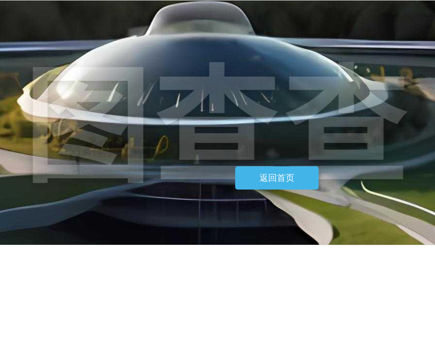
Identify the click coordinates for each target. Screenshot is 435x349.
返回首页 (276, 178)
